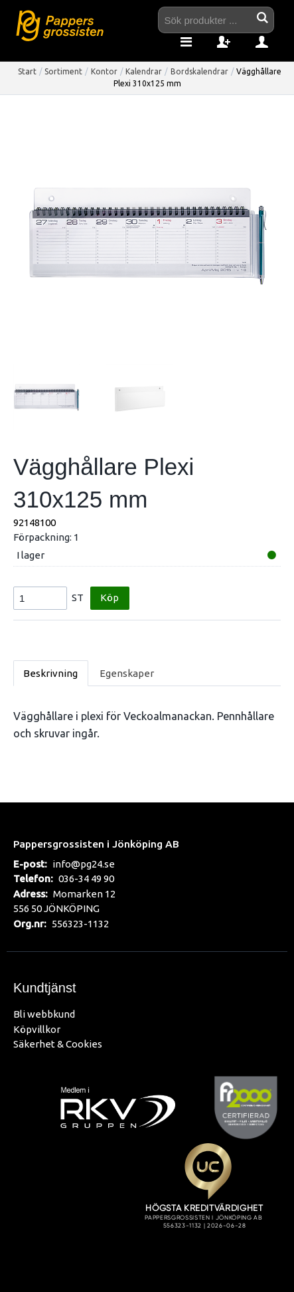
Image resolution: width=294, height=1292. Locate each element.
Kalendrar (143, 71)
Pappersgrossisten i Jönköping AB (96, 844)
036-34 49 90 (86, 878)
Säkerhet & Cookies (57, 1044)
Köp (109, 597)
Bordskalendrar (199, 71)
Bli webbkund (44, 1014)
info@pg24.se (83, 864)
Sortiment (63, 71)
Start (27, 71)
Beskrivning (50, 673)
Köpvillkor (36, 1029)
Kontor (104, 71)
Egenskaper (127, 673)
